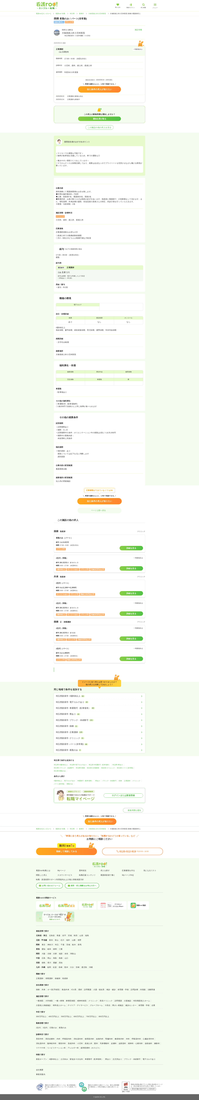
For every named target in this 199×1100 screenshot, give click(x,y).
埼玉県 (72, 13)
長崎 (60, 967)
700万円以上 (91, 1016)
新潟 (51, 940)
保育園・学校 (123, 990)
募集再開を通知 (133, 810)
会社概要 (39, 1070)
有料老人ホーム (59, 1005)
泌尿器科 (122, 1043)
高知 (61, 963)
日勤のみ (53, 1028)
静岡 (55, 949)
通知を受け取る (99, 119)
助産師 (65, 978)
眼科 (96, 1043)
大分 (72, 967)
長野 (79, 940)
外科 (128, 1039)
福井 (68, 940)
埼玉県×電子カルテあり (78, 765)
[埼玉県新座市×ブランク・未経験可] (99, 720)
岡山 (49, 958)
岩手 (64, 935)
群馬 (79, 945)
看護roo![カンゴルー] (43, 13)
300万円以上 (41, 1016)
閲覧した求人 (41, 875)
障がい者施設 (117, 1005)
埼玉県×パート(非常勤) (125, 768)
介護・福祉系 (98, 990)
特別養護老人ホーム (141, 1001)
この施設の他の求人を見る (99, 127)
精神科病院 (81, 1001)
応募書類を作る (128, 870)
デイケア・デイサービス (78, 1005)
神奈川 (50, 945)
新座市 (81, 13)
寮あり (97, 781)
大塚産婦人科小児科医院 (97, 13)
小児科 (80, 1043)
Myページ (61, 870)
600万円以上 (79, 1016)
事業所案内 (40, 1074)
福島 (87, 935)
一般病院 (39, 1001)
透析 (80, 990)
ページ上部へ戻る (99, 510)
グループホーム (96, 1005)
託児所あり (117, 1059)
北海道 (52, 935)
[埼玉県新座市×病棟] (99, 726)
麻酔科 (157, 1043)
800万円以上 (104, 1016)
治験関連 (151, 990)
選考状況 (82, 870)
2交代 (38, 1028)
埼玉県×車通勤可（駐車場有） (99, 765)
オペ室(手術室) (53, 990)
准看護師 (49, 978)
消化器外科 (40, 1043)
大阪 (43, 954)
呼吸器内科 (66, 1039)
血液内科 (99, 1039)
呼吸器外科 (136, 1039)
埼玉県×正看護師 (93, 768)
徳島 (43, 963)
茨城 (68, 945)
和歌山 (73, 954)
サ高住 (107, 1005)
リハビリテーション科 (56, 1048)
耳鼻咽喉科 (104, 1043)
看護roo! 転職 (60, 13)
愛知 (43, 949)
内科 (58, 1039)
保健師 (57, 978)
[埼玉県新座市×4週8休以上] (99, 696)
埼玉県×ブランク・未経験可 (64, 768)
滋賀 (61, 954)
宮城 (70, 935)
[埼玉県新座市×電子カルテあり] (99, 702)
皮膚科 (114, 1043)
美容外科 (39, 1039)
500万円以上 (66, 1016)
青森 (58, 935)
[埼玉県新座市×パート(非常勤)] (99, 744)
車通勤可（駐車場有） (85, 781)
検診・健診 (111, 990)
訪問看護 (87, 990)
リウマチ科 (40, 1048)
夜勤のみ (70, 784)
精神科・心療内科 (135, 1043)
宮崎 (77, 967)
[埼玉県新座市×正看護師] (99, 732)
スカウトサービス (64, 875)
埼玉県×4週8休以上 (61, 765)
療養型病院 (70, 1001)
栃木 (74, 945)
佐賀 (55, 967)
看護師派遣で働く (108, 875)
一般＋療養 (59, 1001)
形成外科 (71, 1043)
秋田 (75, 935)
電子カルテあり (69, 781)
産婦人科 (88, 1043)
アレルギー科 (73, 1048)
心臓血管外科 (148, 1039)
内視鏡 (143, 990)
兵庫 (55, 954)
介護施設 (127, 1001)
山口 (66, 958)
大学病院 (49, 1001)
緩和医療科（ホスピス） (91, 1048)
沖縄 (91, 967)
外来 (43, 990)
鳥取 (55, 958)
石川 (62, 940)
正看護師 (127, 781)
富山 (57, 940)
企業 (153, 1005)
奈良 (66, 954)
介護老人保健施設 (43, 1005)
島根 (61, 958)
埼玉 (57, 945)
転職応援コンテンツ (87, 875)
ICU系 (73, 990)
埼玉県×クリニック (108, 768)
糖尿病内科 (119, 1039)
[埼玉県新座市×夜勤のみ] (99, 750)
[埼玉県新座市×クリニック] (99, 738)
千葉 (62, 945)
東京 (43, 945)
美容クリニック (106, 1001)
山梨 (74, 940)
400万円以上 (54, 1016)
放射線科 (148, 1043)
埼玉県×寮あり (117, 765)
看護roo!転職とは (43, 870)
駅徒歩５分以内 (76, 1059)
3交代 (45, 1028)
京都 (49, 954)
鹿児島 (84, 967)
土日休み (64, 1059)
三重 (61, 949)
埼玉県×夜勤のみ (60, 771)
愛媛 (55, 963)
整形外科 (62, 1043)
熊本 (66, 967)
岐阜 (49, 949)
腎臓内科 (109, 1039)
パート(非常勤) (59, 784)
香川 (49, 963)
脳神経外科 (51, 1043)
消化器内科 (78, 1039)
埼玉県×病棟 (80, 768)
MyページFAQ (128, 875)
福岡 (49, 967)
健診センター (130, 1005)
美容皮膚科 (50, 1039)
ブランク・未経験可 (109, 781)
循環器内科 (89, 1039)
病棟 (120, 781)
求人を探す (105, 870)
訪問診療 (134, 990)
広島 (43, 958)
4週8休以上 (58, 781)
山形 (81, 935)
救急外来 (65, 990)
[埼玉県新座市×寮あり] (99, 714)
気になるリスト (150, 870)
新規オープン (41, 1059)
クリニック (136, 781)
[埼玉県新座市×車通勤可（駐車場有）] (99, 708)
